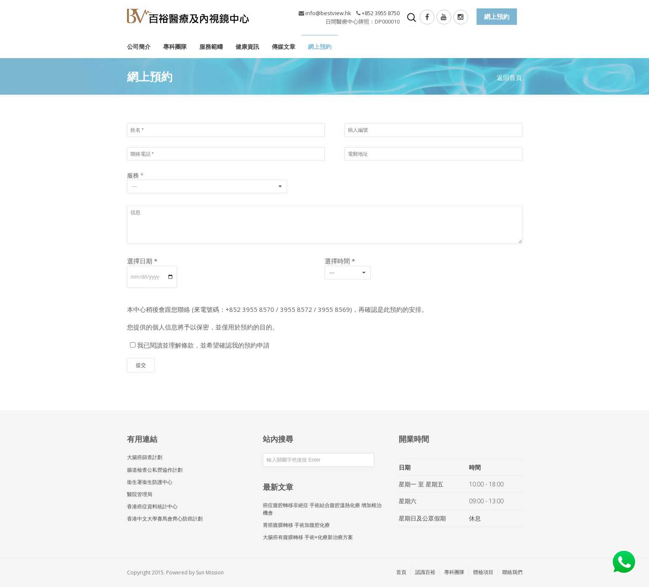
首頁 (401, 572)
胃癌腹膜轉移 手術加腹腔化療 (296, 525)
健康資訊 (247, 46)
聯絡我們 (512, 572)
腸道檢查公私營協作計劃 (155, 469)
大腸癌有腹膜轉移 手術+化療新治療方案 (308, 537)
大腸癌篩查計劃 (144, 457)
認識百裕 (425, 572)
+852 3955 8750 (381, 13)
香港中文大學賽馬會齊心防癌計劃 (165, 518)
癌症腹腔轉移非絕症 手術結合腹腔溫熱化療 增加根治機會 (322, 509)
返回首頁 (509, 77)
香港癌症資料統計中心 (152, 506)
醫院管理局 (139, 494)
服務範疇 (211, 46)
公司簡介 (139, 46)
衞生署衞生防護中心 (149, 482)
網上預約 (319, 46)
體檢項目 (483, 572)
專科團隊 (175, 46)
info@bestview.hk (328, 13)
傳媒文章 (283, 46)
